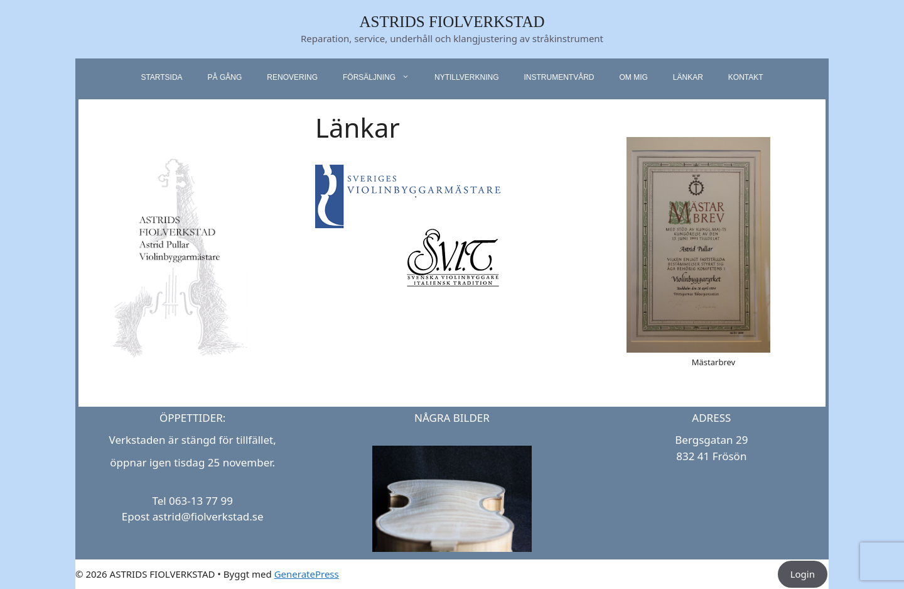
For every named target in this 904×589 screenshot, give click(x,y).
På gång (225, 77)
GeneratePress (306, 574)
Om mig (633, 77)
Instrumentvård (559, 77)
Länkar (688, 77)
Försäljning (382, 77)
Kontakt (745, 77)
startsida (161, 77)
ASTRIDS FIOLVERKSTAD (451, 21)
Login (802, 574)
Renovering (292, 77)
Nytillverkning (466, 77)
